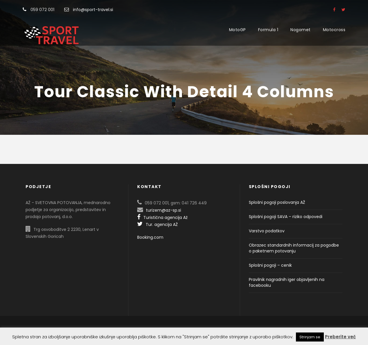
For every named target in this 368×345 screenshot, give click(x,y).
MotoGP (237, 30)
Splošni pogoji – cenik (270, 265)
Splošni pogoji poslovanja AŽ (277, 202)
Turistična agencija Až (162, 217)
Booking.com (150, 237)
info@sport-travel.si (93, 10)
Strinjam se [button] (309, 337)
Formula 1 (268, 30)
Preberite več (340, 337)
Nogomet (300, 30)
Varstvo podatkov (267, 231)
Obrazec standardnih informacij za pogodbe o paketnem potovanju (294, 248)
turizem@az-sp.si (163, 210)
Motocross (334, 30)
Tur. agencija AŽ (157, 224)
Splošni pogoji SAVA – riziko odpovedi (285, 217)
